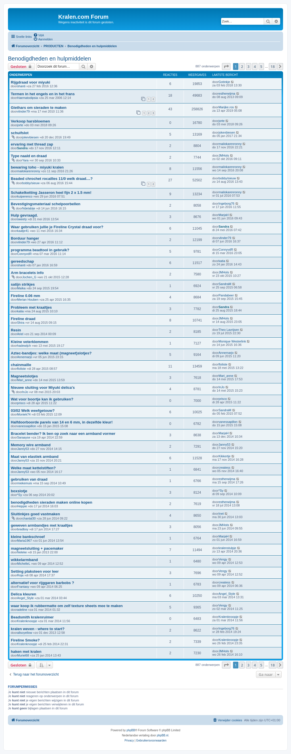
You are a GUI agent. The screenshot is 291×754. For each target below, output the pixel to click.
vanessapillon (26, 426)
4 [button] (255, 66)
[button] (226, 66)
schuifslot (19, 133)
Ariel (20, 334)
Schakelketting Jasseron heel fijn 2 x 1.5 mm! (51, 192)
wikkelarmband (24, 560)
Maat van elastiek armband (35, 456)
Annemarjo (24, 357)
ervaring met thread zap (32, 144)
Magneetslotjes (24, 376)
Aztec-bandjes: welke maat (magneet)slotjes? (51, 353)
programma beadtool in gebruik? (40, 250)
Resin (16, 330)
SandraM (225, 284)
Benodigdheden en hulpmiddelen (49, 58)
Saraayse (23, 437)
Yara (25, 160)
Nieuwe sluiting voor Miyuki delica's (43, 387)
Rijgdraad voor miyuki (30, 82)
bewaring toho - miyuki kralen (37, 167)
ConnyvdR (24, 254)
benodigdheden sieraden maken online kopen (51, 502)
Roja (20, 575)
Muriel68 (23, 655)
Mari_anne (24, 380)
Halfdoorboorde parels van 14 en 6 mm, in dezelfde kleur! (62, 422)
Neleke (22, 552)
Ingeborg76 (226, 203)
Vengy (223, 559)
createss (224, 467)
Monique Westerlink (232, 341)
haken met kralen (26, 651)
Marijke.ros (226, 107)
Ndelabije (28, 208)
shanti (21, 86)
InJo (25, 392)
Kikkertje (224, 456)
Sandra (22, 148)
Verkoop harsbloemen (30, 121)
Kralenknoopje (27, 621)
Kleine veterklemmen (29, 342)
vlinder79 (23, 111)
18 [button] (273, 66)
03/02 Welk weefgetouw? (33, 410)
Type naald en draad (29, 156)
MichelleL (23, 563)
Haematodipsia (27, 97)
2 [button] (242, 66)
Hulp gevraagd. (24, 215)
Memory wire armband (31, 445)
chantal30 (29, 518)
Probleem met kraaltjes (31, 307)
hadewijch (24, 345)
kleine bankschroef (28, 537)
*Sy (19, 495)
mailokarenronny (230, 144)
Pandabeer (226, 295)
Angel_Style (25, 598)
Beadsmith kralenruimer (32, 617)
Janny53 (23, 448)
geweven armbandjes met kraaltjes (42, 525)
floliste (21, 368)
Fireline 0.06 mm (25, 296)
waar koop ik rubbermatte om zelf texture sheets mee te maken (67, 606)
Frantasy (23, 586)
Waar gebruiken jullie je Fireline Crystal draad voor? (57, 227)
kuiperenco (24, 196)
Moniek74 (24, 414)
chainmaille (21, 365)
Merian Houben (27, 299)
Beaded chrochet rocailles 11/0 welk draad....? (52, 178)
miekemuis (24, 483)
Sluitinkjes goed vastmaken (35, 514)
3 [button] (249, 66)
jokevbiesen (30, 137)
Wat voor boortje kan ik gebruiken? (42, 399)
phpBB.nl (163, 735)
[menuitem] (38, 35)
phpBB (130, 730)
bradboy (22, 529)
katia (222, 261)
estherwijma (227, 93)
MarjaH (223, 215)
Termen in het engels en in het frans (43, 94)
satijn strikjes (23, 284)
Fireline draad (23, 319)
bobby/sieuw (31, 183)
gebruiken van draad (29, 479)
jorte (20, 125)
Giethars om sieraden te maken (38, 107)
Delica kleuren (23, 594)
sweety (22, 219)
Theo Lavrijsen (229, 329)
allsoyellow (24, 632)
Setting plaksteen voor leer (35, 571)
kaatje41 (23, 230)
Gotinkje (224, 82)
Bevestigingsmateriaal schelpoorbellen (45, 204)
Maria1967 (24, 540)
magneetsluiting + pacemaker (37, 548)
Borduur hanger (25, 238)
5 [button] (261, 66)
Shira (20, 322)
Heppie (22, 506)
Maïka (21, 288)
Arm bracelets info (27, 273)
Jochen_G (29, 277)
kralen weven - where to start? (38, 629)
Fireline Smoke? (25, 640)
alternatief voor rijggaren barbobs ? (42, 583)
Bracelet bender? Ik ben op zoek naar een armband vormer (63, 433)
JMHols (224, 155)
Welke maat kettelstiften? (33, 468)
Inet (221, 513)
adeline (22, 609)
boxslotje (19, 491)
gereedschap (22, 261)
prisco (21, 403)
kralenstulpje (227, 548)
